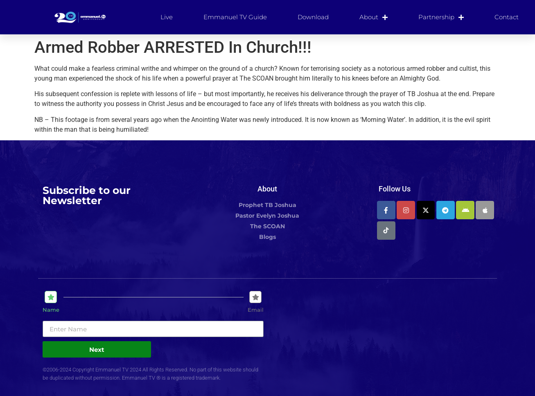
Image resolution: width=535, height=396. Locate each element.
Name (51, 310)
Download (313, 17)
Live (166, 17)
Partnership (441, 17)
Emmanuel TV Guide (235, 17)
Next (96, 349)
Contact (506, 17)
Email (256, 310)
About (373, 17)
